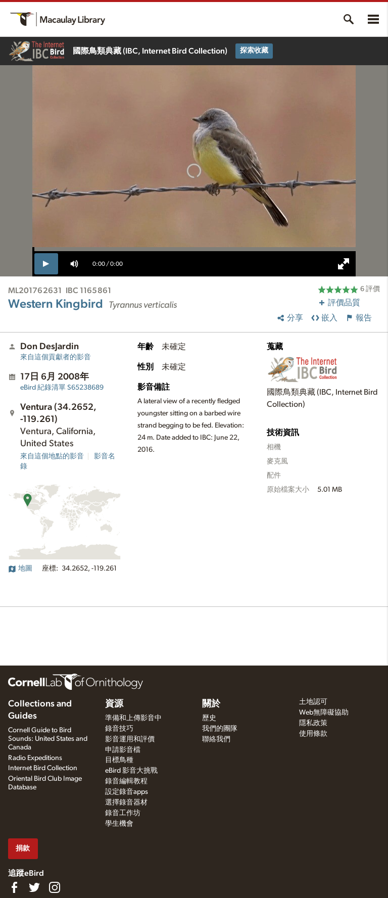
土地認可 (313, 701)
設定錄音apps (126, 791)
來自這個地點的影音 (52, 456)
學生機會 (119, 823)
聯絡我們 (216, 739)
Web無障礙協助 (324, 712)
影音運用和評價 (130, 739)
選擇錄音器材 (126, 802)
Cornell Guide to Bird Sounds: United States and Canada (47, 739)
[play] (46, 263)
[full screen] (343, 264)
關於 (211, 703)
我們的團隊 (219, 728)
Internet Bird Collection (42, 768)
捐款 (23, 848)
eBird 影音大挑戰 (131, 770)
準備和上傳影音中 (133, 718)
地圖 (20, 568)
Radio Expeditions (35, 758)
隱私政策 (313, 723)
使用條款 (313, 733)
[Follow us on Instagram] (54, 887)
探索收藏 (254, 50)
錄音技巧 (119, 728)
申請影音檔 (122, 749)
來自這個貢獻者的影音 (55, 357)
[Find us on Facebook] (14, 887)
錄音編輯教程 (126, 781)
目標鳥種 (119, 760)
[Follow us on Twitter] (34, 887)
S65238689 (62, 387)
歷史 (209, 718)
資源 (114, 703)
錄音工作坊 (122, 813)
